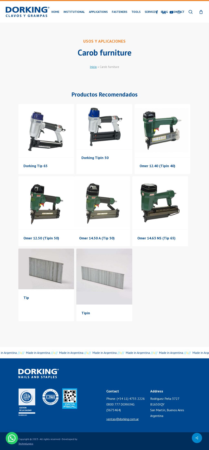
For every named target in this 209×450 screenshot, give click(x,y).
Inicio (93, 67)
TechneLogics (25, 443)
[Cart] (201, 12)
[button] (12, 438)
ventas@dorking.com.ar (122, 419)
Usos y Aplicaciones (104, 41)
